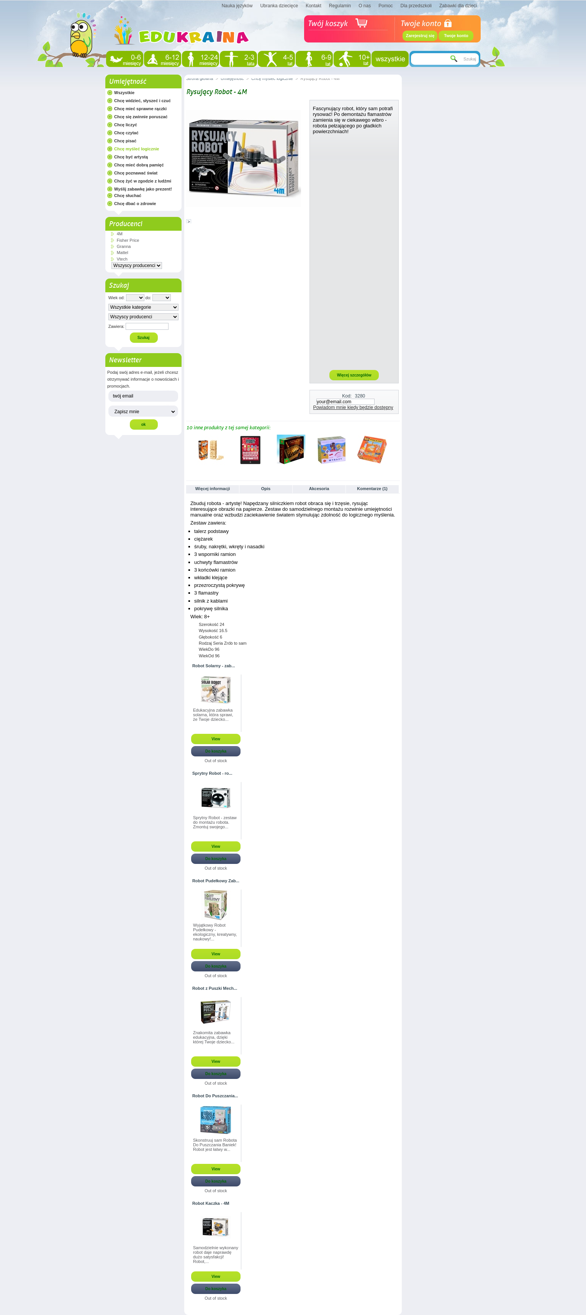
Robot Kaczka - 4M (210, 1203)
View (215, 739)
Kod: (347, 396)
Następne (396, 449)
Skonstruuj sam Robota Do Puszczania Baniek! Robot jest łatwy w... (215, 1145)
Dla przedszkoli (416, 5)
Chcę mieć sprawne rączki (140, 108)
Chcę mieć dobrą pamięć (139, 165)
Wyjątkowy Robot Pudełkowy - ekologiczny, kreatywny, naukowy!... (215, 932)
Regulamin (340, 5)
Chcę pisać (125, 141)
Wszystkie (124, 92)
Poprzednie (188, 449)
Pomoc (385, 5)
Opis (265, 488)
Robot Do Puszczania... (215, 1095)
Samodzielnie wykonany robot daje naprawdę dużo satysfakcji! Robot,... (215, 1254)
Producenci (125, 224)
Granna (124, 246)
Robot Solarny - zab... (213, 665)
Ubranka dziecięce (279, 5)
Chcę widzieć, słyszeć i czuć (142, 100)
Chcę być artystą (131, 157)
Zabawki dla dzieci (458, 5)
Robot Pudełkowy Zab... (215, 880)
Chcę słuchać (127, 195)
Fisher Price (128, 240)
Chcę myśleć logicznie (136, 149)
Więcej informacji (212, 488)
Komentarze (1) (372, 488)
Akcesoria (319, 488)
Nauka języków (237, 5)
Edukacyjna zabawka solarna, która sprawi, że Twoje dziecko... (213, 715)
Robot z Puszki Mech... (214, 988)
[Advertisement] (354, 252)
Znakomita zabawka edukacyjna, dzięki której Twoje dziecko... (213, 1037)
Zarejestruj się (420, 35)
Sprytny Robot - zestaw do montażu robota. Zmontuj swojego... (215, 822)
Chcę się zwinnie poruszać (140, 116)
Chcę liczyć (125, 124)
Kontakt (313, 5)
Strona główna (199, 78)
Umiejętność (127, 81)
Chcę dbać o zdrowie (135, 203)
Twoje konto (456, 35)
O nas (364, 5)
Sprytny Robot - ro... (212, 773)
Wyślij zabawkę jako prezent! (143, 189)
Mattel (122, 252)
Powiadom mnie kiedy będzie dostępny (353, 407)
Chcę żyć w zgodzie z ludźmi (142, 181)
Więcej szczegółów (354, 375)
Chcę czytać (126, 132)
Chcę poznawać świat (135, 173)
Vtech (122, 259)
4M (120, 233)
